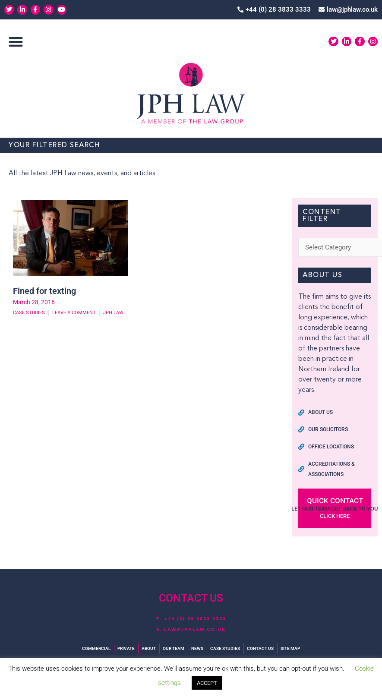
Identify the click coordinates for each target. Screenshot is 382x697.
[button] (15, 41)
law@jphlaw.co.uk (195, 630)
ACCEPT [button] (207, 683)
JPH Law (113, 312)
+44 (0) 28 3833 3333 (195, 619)
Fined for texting (44, 291)
